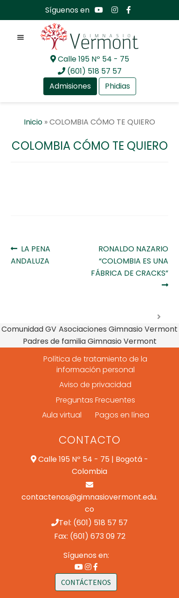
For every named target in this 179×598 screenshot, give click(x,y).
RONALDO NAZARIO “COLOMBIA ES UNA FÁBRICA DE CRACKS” (129, 260)
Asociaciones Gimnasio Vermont (118, 329)
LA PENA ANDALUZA (32, 254)
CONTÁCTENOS (86, 582)
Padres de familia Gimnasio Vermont (90, 341)
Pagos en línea (122, 415)
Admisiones (70, 86)
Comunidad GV (28, 329)
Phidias (117, 86)
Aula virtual (62, 415)
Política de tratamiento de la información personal (95, 364)
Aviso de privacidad (95, 384)
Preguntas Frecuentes (95, 400)
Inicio (33, 122)
